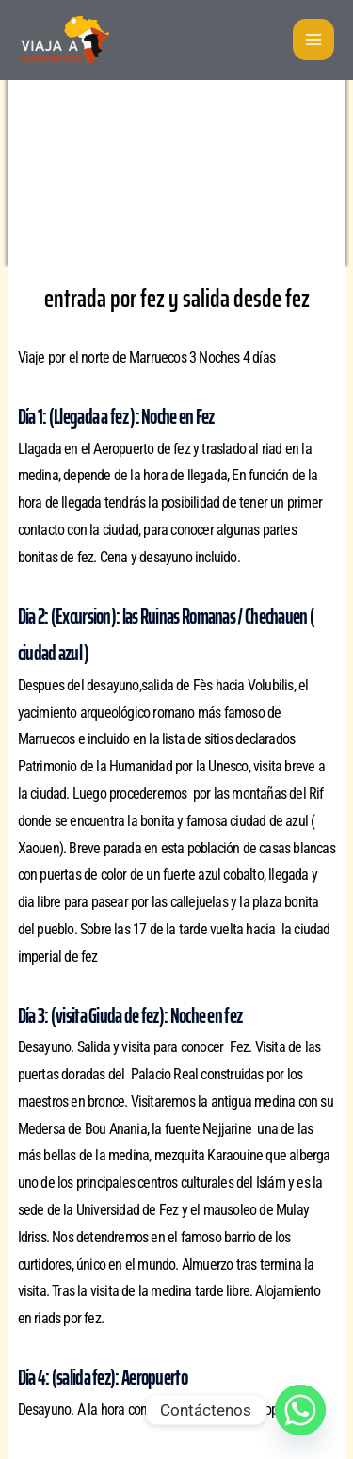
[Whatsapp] (300, 1410)
